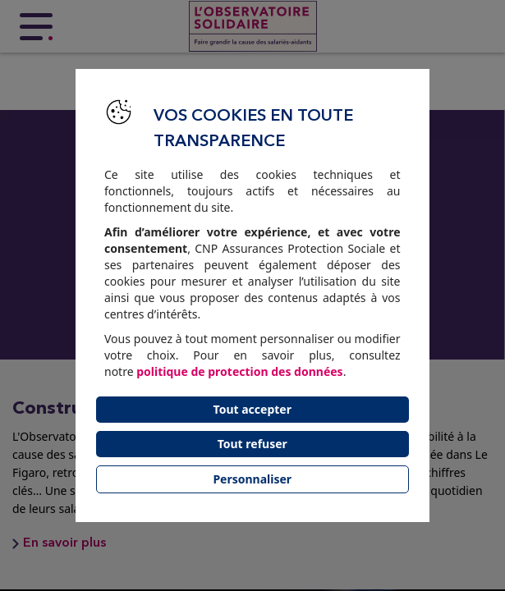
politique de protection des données (239, 371)
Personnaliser (252, 479)
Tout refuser (252, 443)
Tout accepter (252, 409)
